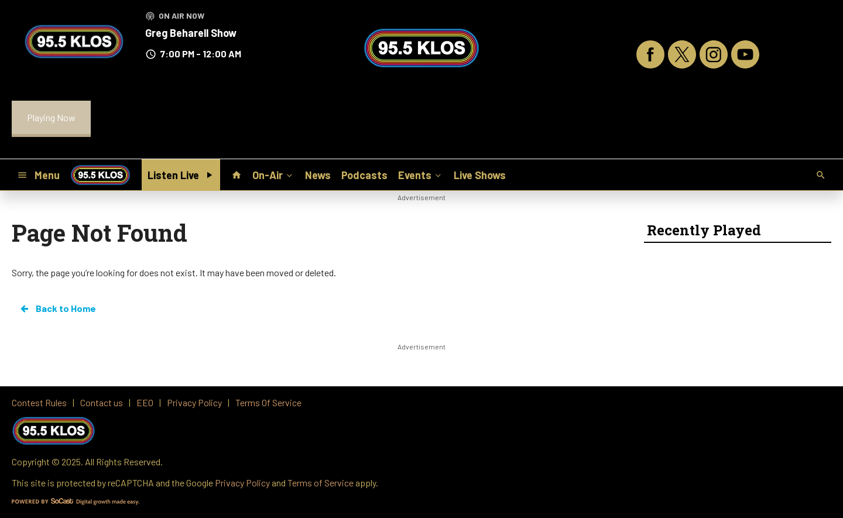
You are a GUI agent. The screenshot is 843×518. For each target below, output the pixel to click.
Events (420, 174)
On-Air (273, 174)
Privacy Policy (242, 482)
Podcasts (364, 175)
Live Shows (480, 175)
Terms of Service (320, 482)
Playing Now (51, 117)
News (318, 175)
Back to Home (57, 308)
